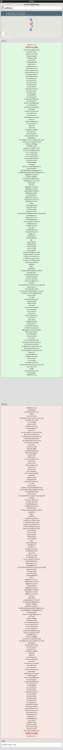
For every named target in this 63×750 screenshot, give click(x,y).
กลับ (1, 1)
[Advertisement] (31, 390)
